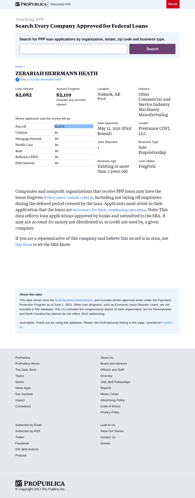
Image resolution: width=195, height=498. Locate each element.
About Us (107, 358)
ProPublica (23, 358)
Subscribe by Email (29, 425)
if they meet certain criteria (70, 198)
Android (34, 450)
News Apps (23, 388)
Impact (20, 401)
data (64, 310)
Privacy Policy (110, 413)
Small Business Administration (75, 300)
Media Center (110, 394)
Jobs (104, 382)
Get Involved (24, 394)
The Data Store (26, 370)
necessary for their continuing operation (111, 210)
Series (20, 382)
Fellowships (123, 382)
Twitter (20, 438)
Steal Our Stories (113, 431)
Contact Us (108, 438)
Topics (20, 376)
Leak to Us (108, 425)
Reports (106, 388)
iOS (18, 450)
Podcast (21, 456)
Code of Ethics (111, 406)
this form (24, 245)
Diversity (106, 376)
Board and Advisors (114, 364)
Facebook (22, 443)
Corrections (23, 406)
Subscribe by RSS (28, 431)
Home (19, 67)
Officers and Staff (113, 370)
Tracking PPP (61, 4)
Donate (173, 4)
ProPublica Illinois (28, 364)
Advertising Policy (113, 401)
